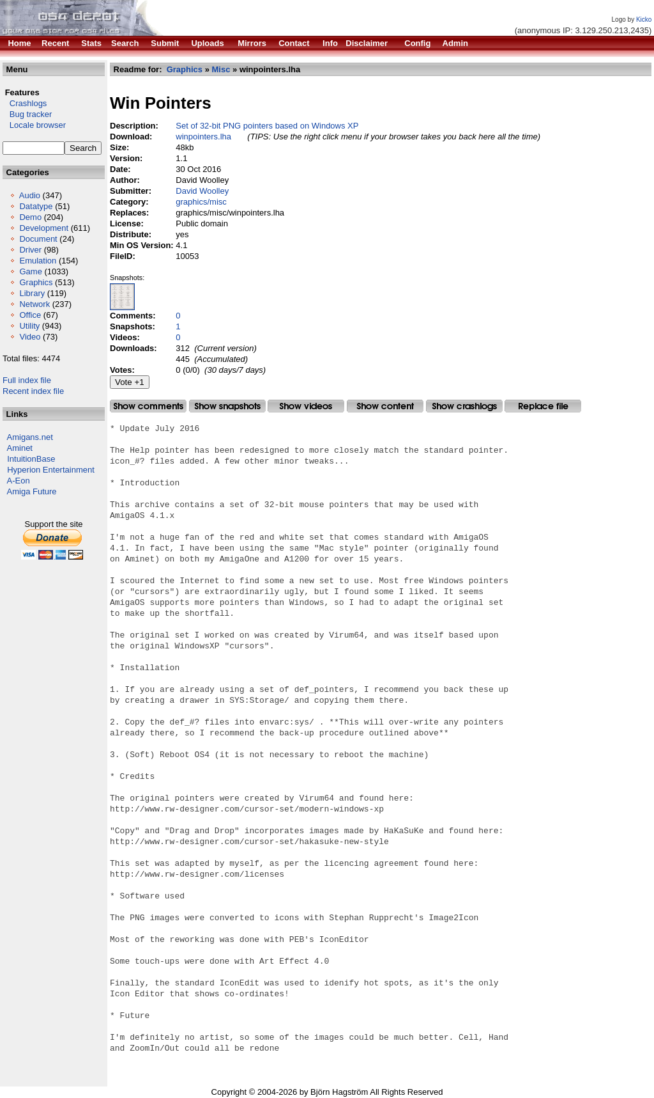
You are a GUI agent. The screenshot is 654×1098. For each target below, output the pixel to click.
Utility (29, 326)
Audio (29, 195)
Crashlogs (25, 103)
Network (34, 304)
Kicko (643, 19)
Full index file (27, 380)
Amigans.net (30, 437)
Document (38, 239)
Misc (221, 69)
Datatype (35, 206)
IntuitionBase (31, 459)
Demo (30, 217)
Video (29, 336)
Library (32, 293)
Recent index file (33, 391)
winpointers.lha (203, 136)
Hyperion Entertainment (51, 469)
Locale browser (34, 125)
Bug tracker (27, 114)
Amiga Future (32, 491)
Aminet (20, 448)
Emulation (37, 260)
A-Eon (18, 480)
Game (30, 271)
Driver (30, 250)
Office (30, 315)
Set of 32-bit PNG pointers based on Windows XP (267, 125)
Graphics (35, 282)
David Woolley (202, 191)
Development (43, 228)
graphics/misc (201, 202)
